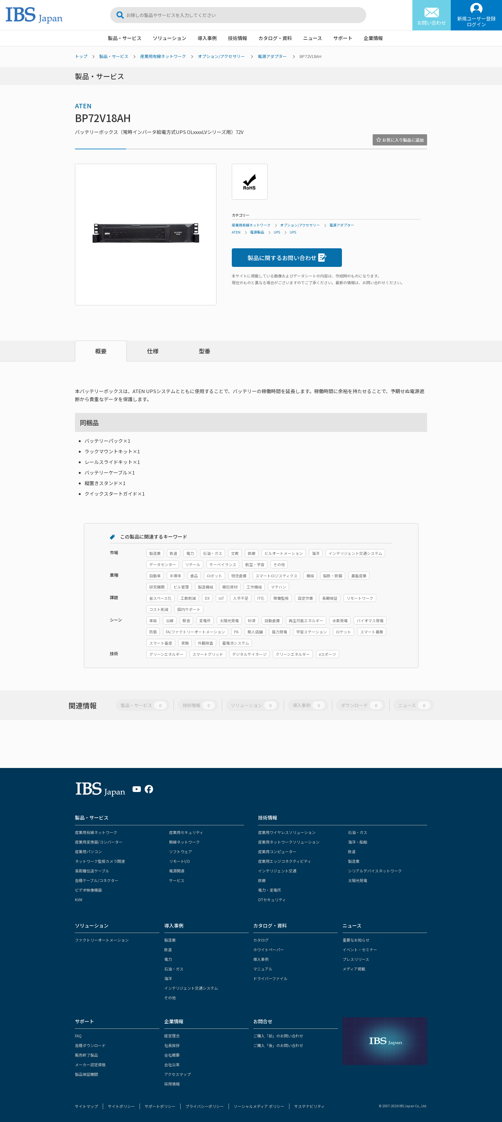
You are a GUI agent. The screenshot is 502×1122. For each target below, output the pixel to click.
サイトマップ (86, 1106)
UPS (277, 232)
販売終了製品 (86, 1055)
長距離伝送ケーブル (92, 870)
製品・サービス (125, 38)
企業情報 (373, 38)
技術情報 (237, 38)
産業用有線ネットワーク (163, 56)
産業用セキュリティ (186, 832)
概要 (101, 351)
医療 (262, 880)
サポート (342, 38)
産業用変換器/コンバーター (99, 842)
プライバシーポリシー (204, 1106)
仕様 (152, 351)
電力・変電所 (269, 890)
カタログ (261, 940)
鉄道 (352, 851)
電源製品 (257, 232)
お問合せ (262, 1021)
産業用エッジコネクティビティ (284, 861)
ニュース (312, 38)
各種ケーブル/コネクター (96, 880)
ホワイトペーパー (268, 949)
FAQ (78, 1035)
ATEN (83, 105)
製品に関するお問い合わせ (287, 257)
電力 (168, 959)
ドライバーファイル (270, 978)
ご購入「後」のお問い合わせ (278, 1045)
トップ (81, 56)
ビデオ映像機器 (88, 890)
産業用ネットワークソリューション (289, 842)
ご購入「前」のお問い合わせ (278, 1035)
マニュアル (262, 968)
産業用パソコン (88, 851)
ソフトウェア (180, 851)
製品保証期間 (86, 1074)
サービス (176, 880)
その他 (170, 997)
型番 (204, 351)
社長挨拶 (172, 1045)
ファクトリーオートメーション (102, 940)
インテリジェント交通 (277, 870)
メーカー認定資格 (90, 1064)
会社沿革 (172, 1064)
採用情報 (172, 1083)
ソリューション (169, 38)
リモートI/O (179, 861)
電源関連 (176, 870)
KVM (78, 899)
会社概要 (172, 1055)
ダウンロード (361, 705)
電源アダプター (272, 56)
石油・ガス (357, 832)
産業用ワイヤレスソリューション (287, 832)
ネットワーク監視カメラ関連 (100, 861)
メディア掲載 (354, 968)
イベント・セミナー (360, 949)
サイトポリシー (121, 1106)
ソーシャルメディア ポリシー (259, 1106)
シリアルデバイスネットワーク (375, 870)
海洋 (168, 978)
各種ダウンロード (90, 1045)
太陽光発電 (357, 880)
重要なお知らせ (356, 940)
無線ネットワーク (184, 842)
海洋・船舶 (357, 842)
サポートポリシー (160, 1106)
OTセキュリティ (272, 899)
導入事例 (207, 38)
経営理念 (172, 1035)
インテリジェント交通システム (191, 988)
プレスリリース (356, 959)
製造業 (354, 861)
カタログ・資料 (275, 38)
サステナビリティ (309, 1106)
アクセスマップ (177, 1074)
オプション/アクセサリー (221, 56)
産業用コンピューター (277, 851)
